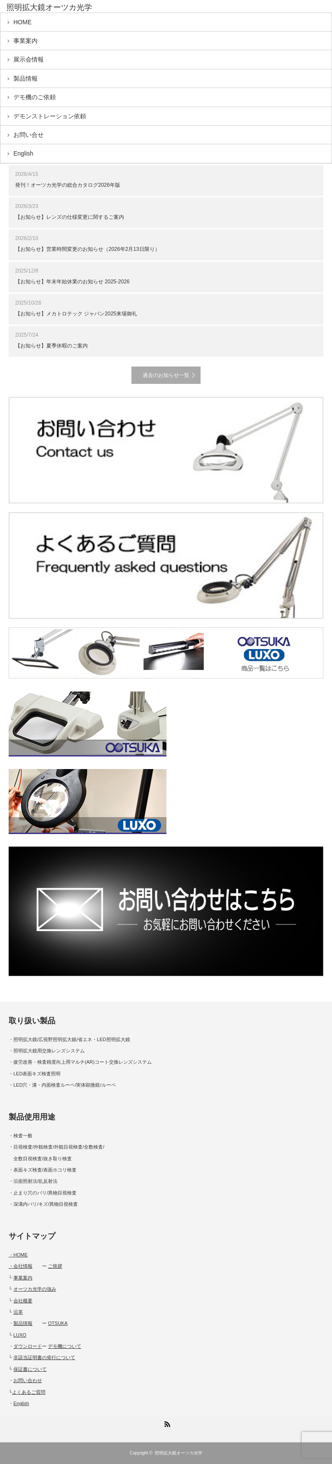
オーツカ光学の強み (34, 1289)
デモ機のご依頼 (34, 97)
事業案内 (25, 40)
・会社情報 (20, 1266)
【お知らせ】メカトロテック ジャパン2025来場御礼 (76, 314)
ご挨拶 (55, 1266)
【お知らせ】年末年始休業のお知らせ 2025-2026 (72, 282)
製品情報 (25, 78)
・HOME (18, 1254)
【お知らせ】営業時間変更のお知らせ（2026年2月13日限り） (87, 249)
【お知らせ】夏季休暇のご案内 (51, 346)
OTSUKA (57, 1323)
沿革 (18, 1312)
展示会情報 (28, 59)
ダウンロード (27, 1346)
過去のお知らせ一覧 (166, 375)
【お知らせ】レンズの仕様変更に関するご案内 (69, 217)
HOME (22, 22)
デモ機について (64, 1346)
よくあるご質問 (28, 1392)
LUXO (19, 1334)
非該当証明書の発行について (44, 1357)
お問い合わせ (27, 1380)
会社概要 (22, 1300)
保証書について (30, 1369)
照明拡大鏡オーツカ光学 (178, 1453)
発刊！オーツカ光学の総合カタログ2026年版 (67, 185)
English (23, 153)
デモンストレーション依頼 (49, 116)
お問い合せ (28, 134)
